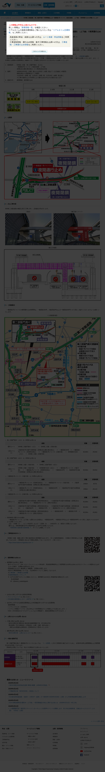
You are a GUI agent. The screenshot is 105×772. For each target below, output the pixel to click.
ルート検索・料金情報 (52, 37)
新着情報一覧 (27, 27)
